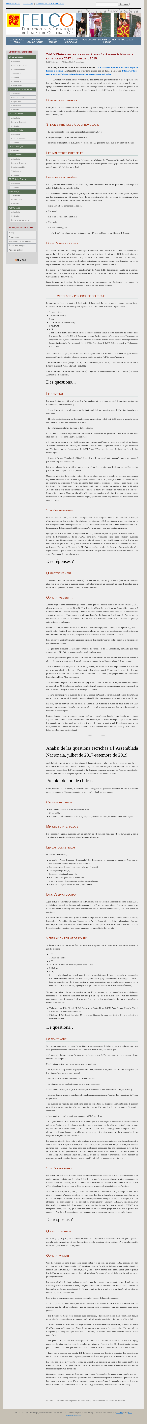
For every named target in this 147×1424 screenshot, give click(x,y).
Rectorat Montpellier (19, 65)
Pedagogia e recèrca (53, 41)
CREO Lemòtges (16, 146)
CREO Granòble (16, 155)
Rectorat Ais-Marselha (20, 220)
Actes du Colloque (17, 250)
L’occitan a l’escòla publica (35, 41)
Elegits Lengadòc (18, 69)
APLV (130, 1413)
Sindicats (15, 77)
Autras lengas (125, 40)
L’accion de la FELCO (17, 41)
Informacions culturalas (71, 41)
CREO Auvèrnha (16, 114)
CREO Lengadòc (16, 57)
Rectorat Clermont (18, 122)
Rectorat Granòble (18, 163)
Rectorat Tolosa (17, 97)
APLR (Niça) (14, 192)
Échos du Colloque (17, 246)
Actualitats (15, 61)
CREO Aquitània (16, 130)
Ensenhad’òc (16, 81)
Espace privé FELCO (73, 1415)
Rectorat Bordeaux (18, 138)
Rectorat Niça (16, 200)
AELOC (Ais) (14, 208)
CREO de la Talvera (17, 179)
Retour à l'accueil (13, 3)
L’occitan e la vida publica (107, 41)
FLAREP (119, 1413)
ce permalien (120, 1401)
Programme (14, 237)
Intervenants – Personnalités (21, 241)
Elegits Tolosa (17, 101)
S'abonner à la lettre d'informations (50, 3)
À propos (13, 233)
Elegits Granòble (18, 167)
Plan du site (28, 3)
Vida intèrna (16, 73)
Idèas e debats (89, 40)
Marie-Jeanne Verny (77, 62)
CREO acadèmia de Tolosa (20, 89)
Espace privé (16, 85)
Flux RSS (21, 260)
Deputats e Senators (77, 1401)
